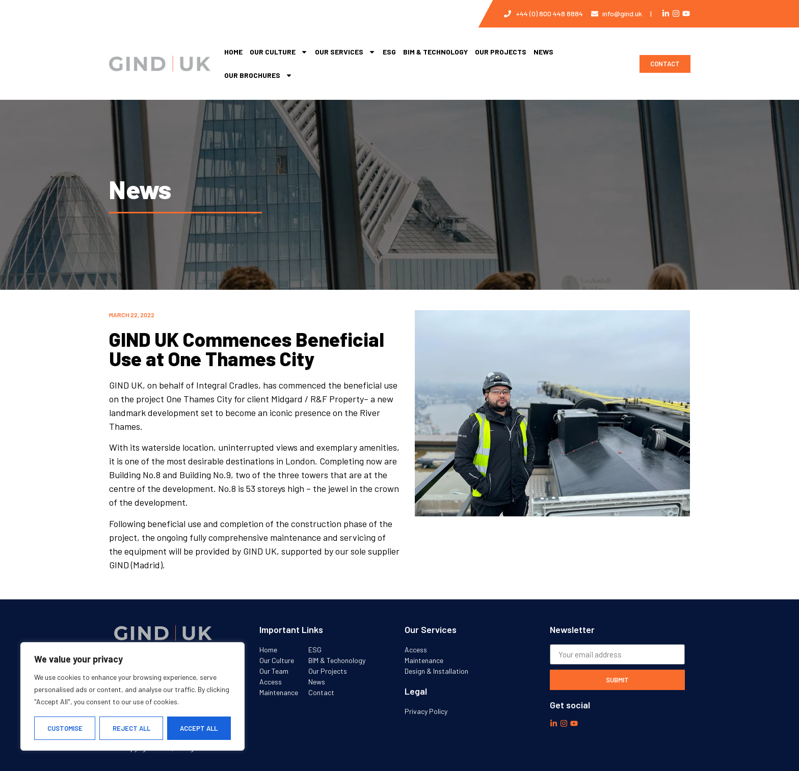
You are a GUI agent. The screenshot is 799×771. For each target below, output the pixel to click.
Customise (65, 728)
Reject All (131, 728)
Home (233, 51)
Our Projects (500, 51)
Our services (345, 52)
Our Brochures (258, 75)
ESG (389, 51)
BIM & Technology (435, 51)
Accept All (199, 728)
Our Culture (279, 52)
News (543, 51)
